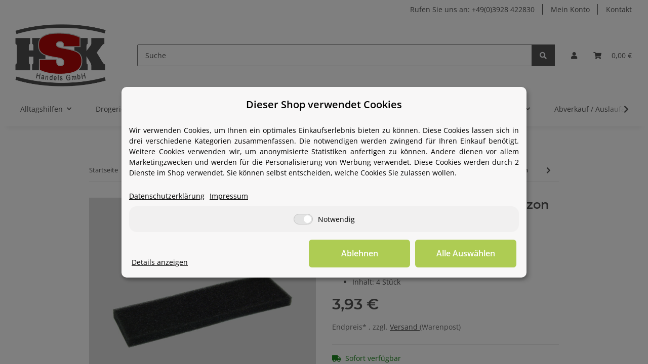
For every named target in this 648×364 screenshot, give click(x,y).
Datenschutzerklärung (167, 196)
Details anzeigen (160, 262)
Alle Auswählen (465, 253)
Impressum (229, 196)
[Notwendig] (303, 219)
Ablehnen (359, 253)
